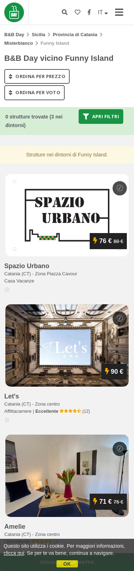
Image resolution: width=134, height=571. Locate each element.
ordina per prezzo (37, 76)
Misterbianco (18, 43)
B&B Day (14, 34)
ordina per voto (34, 92)
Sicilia (38, 34)
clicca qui (14, 553)
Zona (56, 273)
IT (103, 12)
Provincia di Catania (75, 34)
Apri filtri (101, 116)
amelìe (14, 526)
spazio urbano (26, 266)
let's (11, 396)
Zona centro (47, 404)
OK (67, 564)
